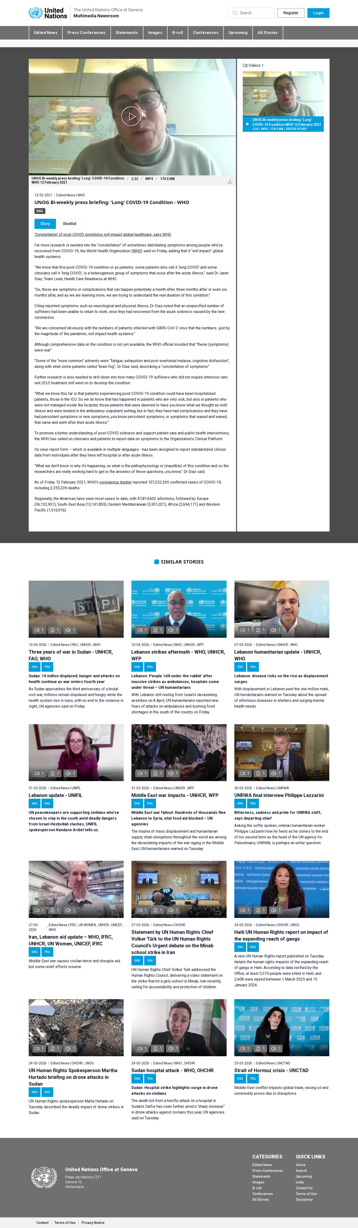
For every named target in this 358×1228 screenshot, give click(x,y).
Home (300, 1165)
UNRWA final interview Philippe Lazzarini (279, 795)
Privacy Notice (92, 1223)
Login (318, 13)
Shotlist (69, 223)
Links (300, 1182)
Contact (42, 1223)
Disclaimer (304, 1199)
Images (155, 32)
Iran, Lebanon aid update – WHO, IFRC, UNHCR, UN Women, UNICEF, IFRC (71, 940)
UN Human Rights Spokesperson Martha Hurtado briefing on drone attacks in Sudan (73, 1077)
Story (45, 223)
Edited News (45, 32)
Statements (127, 32)
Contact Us (304, 1188)
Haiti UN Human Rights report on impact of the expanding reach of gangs (281, 935)
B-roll (177, 32)
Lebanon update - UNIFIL (55, 795)
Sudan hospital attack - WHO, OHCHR (172, 1070)
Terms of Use (306, 1194)
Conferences (205, 32)
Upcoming (238, 32)
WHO (137, 251)
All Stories (268, 32)
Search (301, 1171)
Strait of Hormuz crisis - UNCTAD (271, 1070)
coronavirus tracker (116, 482)
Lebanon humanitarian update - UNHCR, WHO (277, 655)
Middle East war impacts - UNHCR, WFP (175, 795)
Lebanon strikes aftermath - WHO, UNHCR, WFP (178, 655)
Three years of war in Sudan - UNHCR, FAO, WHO (71, 655)
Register (291, 13)
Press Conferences (87, 32)
